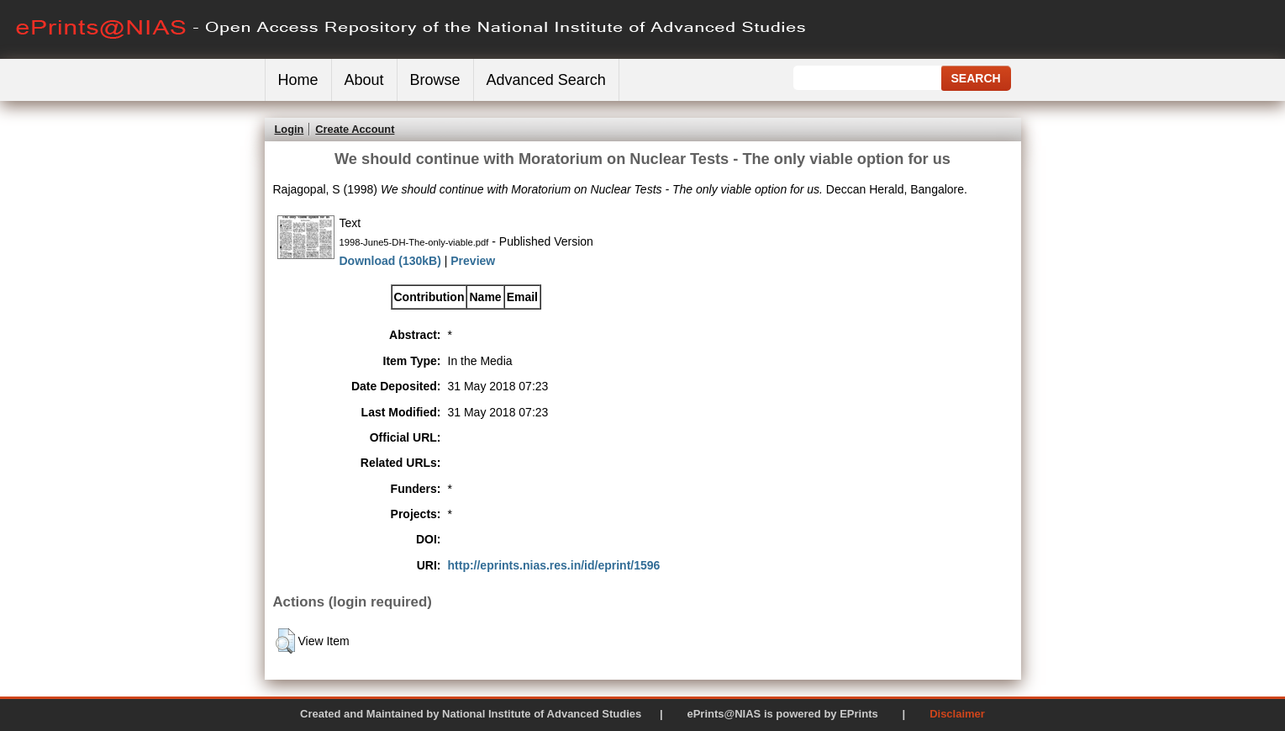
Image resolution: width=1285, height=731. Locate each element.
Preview (472, 261)
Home (298, 80)
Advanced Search (546, 80)
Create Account (354, 129)
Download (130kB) (390, 261)
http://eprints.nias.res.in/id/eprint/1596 (554, 565)
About (364, 80)
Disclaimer (957, 713)
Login (289, 129)
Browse (435, 80)
